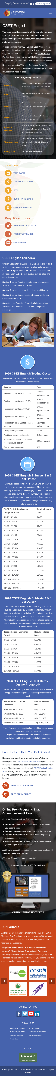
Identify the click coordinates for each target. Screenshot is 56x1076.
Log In (8, 4)
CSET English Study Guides (33, 47)
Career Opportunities (17, 1032)
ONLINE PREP (19, 243)
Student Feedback (16, 1035)
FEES (16, 190)
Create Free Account (21, 4)
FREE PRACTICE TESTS (24, 225)
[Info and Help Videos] (33, 3)
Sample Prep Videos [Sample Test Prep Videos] (43, 4)
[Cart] (31, 3)
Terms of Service (34, 1028)
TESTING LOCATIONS (23, 182)
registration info (43, 39)
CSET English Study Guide (28, 761)
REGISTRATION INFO (23, 199)
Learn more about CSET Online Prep (28, 865)
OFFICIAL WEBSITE (22, 208)
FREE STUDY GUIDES (23, 234)
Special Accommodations (37, 1032)
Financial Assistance (35, 1035)
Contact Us (14, 1039)
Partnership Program (17, 1028)
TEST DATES (19, 173)
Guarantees (16, 858)
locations (26, 39)
